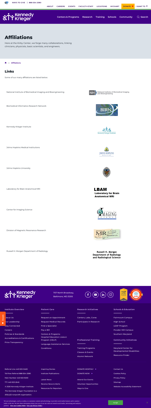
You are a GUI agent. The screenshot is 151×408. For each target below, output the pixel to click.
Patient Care (47, 309)
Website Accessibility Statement (127, 386)
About (50, 6)
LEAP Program (121, 326)
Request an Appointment (53, 317)
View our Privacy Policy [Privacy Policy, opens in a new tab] (34, 405)
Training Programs (86, 348)
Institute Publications (50, 373)
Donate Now (83, 373)
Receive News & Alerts (50, 384)
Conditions (46, 348)
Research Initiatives (87, 309)
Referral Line (16, 369)
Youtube (96, 295)
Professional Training (88, 340)
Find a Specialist (49, 326)
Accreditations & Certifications (19, 338)
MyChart (114, 6)
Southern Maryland (123, 334)
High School (119, 322)
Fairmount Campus (123, 317)
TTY (12, 382)
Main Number (16, 378)
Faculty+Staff (86, 6)
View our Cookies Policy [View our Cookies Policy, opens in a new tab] (18, 405)
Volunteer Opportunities (87, 384)
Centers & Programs (68, 17)
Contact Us (118, 369)
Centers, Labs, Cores (87, 317)
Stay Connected (12, 326)
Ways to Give (18, 3)
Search (144, 17)
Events (71, 6)
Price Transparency (14, 342)
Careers (61, 6)
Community (126, 17)
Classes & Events (85, 352)
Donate (127, 6)
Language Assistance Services (55, 344)
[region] (75, 403)
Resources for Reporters (51, 388)
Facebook (88, 295)
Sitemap (117, 382)
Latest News (46, 380)
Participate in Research (88, 322)
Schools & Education (124, 309)
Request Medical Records (53, 322)
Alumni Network (85, 356)
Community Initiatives (125, 340)
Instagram (110, 295)
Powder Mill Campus (123, 330)
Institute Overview (14, 309)
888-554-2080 (35, 3)
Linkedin (103, 295)
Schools (112, 17)
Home (5, 63)
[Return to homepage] (18, 17)
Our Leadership (12, 322)
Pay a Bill (45, 330)
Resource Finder (121, 355)
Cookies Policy (120, 373)
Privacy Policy (119, 378)
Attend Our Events (85, 380)
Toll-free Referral (18, 373)
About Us (9, 317)
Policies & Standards (14, 334)
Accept (115, 402)
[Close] (147, 402)
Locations (102, 6)
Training (100, 17)
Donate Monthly (85, 369)
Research (87, 17)
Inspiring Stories (48, 369)
